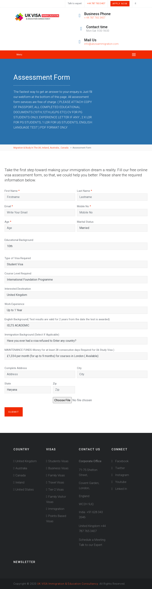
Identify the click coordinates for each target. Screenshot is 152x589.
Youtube (119, 482)
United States (24, 489)
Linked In (119, 489)
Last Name (84, 191)
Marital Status (85, 221)
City (79, 368)
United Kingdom (26, 461)
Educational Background (19, 240)
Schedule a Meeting (92, 540)
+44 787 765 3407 (96, 3)
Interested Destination (18, 288)
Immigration (56, 509)
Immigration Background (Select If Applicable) (32, 334)
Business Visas (58, 468)
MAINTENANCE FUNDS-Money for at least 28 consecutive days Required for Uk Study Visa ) (59, 350)
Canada (20, 475)
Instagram (120, 475)
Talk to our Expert (90, 545)
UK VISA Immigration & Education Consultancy (67, 583)
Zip (55, 383)
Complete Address (16, 368)
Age (8, 221)
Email (9, 206)
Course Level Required (18, 273)
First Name (12, 191)
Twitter (118, 468)
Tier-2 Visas (56, 489)
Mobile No (84, 206)
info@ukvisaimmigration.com (101, 43)
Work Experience (14, 304)
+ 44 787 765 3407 (94, 17)
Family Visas (56, 475)
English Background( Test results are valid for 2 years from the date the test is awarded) (57, 319)
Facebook (120, 461)
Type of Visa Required (18, 258)
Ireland (19, 482)
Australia (21, 468)
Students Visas (58, 461)
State (8, 383)
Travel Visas (56, 482)
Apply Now (119, 3)
